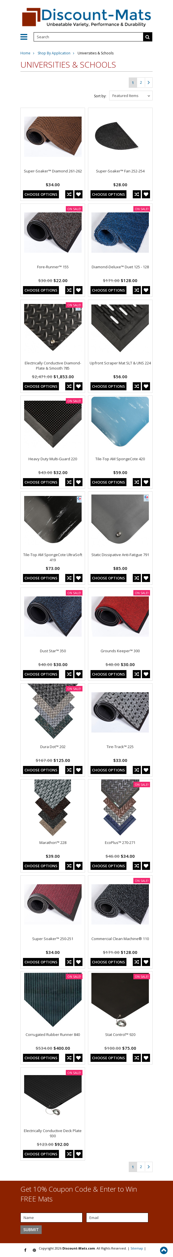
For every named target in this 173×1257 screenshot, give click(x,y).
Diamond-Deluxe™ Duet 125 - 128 (120, 266)
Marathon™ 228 (52, 842)
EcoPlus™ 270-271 (120, 842)
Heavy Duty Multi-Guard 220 (52, 458)
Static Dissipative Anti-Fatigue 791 (120, 554)
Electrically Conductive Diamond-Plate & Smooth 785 (53, 365)
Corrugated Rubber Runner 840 (53, 1034)
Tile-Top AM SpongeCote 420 (120, 458)
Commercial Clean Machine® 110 (120, 938)
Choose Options (40, 194)
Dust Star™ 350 (53, 650)
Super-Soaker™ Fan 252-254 (120, 171)
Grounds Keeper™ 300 (120, 650)
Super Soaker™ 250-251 (52, 938)
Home (25, 53)
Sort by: (100, 96)
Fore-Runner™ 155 (53, 266)
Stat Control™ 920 (120, 1034)
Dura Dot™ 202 (53, 746)
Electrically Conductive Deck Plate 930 (53, 1133)
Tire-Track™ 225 (120, 746)
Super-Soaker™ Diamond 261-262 (53, 171)
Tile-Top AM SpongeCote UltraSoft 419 (52, 557)
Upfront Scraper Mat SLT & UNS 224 (120, 363)
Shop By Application (54, 53)
